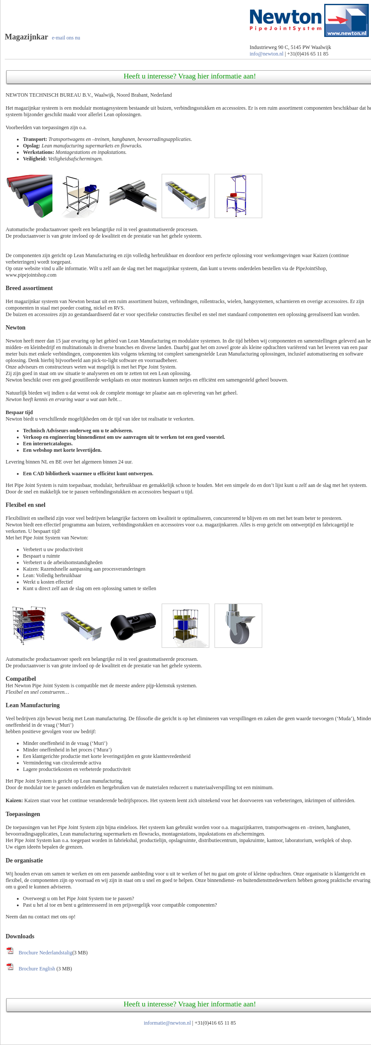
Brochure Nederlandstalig (45, 953)
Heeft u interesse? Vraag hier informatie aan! (190, 76)
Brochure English (37, 969)
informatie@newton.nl (167, 1023)
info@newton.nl (266, 54)
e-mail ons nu (66, 38)
